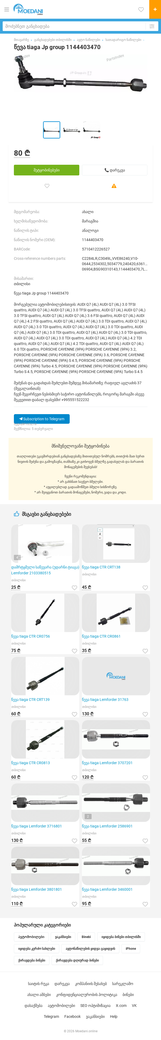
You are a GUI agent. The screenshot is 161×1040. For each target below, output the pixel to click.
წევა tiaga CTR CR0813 (30, 763)
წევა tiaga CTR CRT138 (101, 567)
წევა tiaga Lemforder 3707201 (107, 763)
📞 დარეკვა (114, 170)
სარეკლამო (122, 984)
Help (113, 1016)
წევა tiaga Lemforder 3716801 (36, 826)
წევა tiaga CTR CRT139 (30, 699)
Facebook (72, 1016)
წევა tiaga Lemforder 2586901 (107, 826)
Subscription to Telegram (41, 419)
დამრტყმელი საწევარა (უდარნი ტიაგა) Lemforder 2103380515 (45, 570)
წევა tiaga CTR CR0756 (30, 636)
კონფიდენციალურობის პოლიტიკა (86, 994)
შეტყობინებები (47, 170)
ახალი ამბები (39, 994)
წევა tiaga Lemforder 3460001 (107, 889)
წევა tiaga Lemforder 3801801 (36, 889)
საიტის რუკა (38, 984)
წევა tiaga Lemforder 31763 (105, 699)
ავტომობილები (61, 1005)
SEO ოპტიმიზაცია (95, 1005)
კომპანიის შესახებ (91, 984)
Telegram (51, 1016)
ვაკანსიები (95, 1016)
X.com (121, 1005)
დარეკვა (62, 984)
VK (134, 1005)
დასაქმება (33, 1005)
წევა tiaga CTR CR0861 (101, 636)
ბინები (128, 994)
